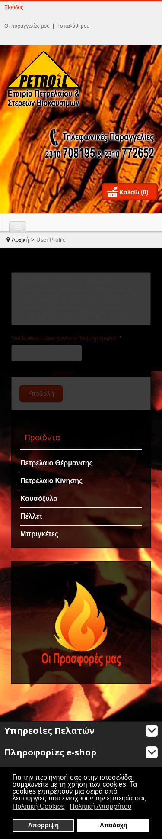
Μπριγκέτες (39, 534)
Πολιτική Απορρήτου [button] (100, 806)
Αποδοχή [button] (113, 825)
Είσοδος (13, 7)
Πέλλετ (31, 516)
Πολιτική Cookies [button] (39, 806)
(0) (144, 192)
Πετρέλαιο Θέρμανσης (56, 463)
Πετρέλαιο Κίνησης (51, 480)
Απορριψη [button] (43, 825)
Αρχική (20, 239)
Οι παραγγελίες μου (27, 26)
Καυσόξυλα (38, 498)
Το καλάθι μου (73, 26)
